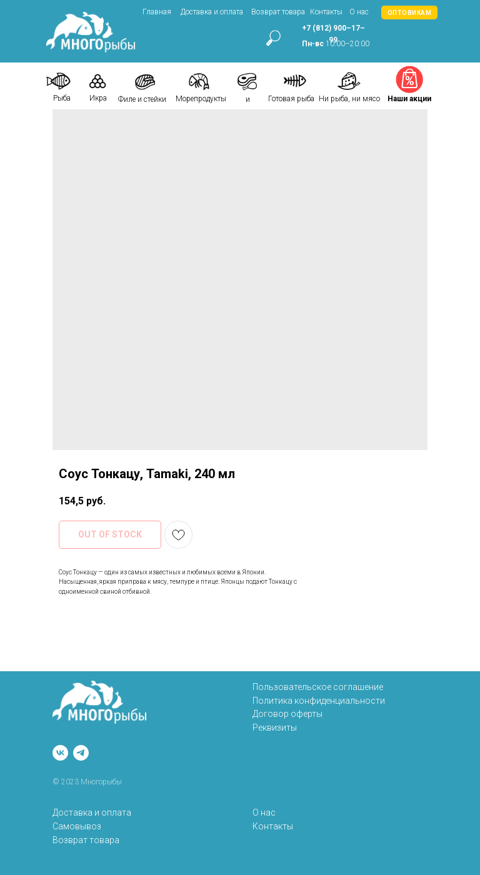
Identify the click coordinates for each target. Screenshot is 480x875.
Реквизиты (274, 727)
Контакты (326, 12)
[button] (409, 12)
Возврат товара (278, 12)
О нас (359, 12)
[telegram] (81, 753)
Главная (156, 12)
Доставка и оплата (212, 12)
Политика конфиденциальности (318, 701)
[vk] (60, 753)
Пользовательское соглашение (317, 687)
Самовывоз (76, 826)
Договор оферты (287, 714)
